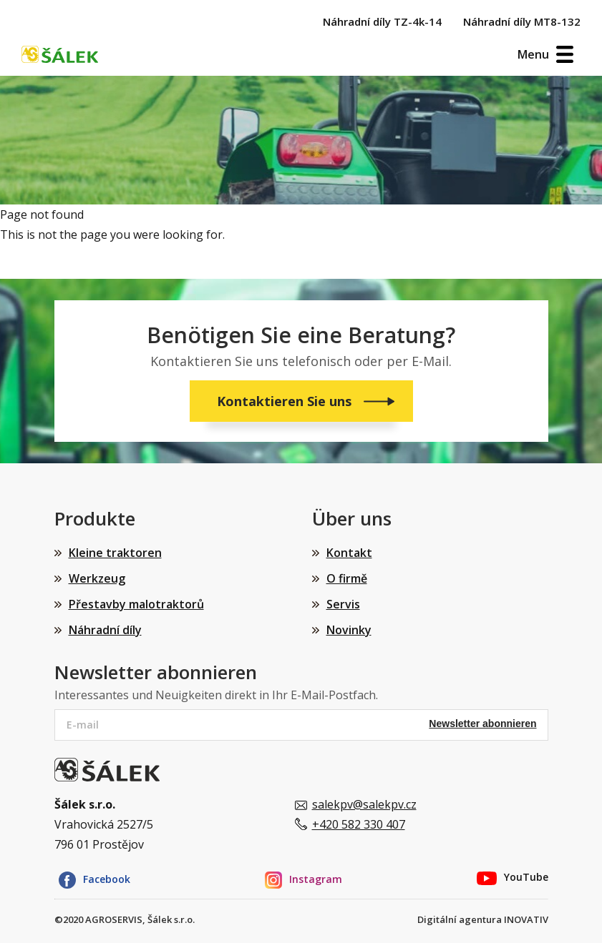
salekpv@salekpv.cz (364, 804)
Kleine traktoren (115, 553)
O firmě (346, 578)
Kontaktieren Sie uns (286, 401)
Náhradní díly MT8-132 (522, 21)
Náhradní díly (105, 630)
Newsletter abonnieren (482, 723)
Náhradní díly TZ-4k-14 (382, 21)
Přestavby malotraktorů (136, 604)
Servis (343, 604)
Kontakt (349, 553)
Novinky (349, 630)
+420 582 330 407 (358, 824)
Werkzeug (97, 578)
